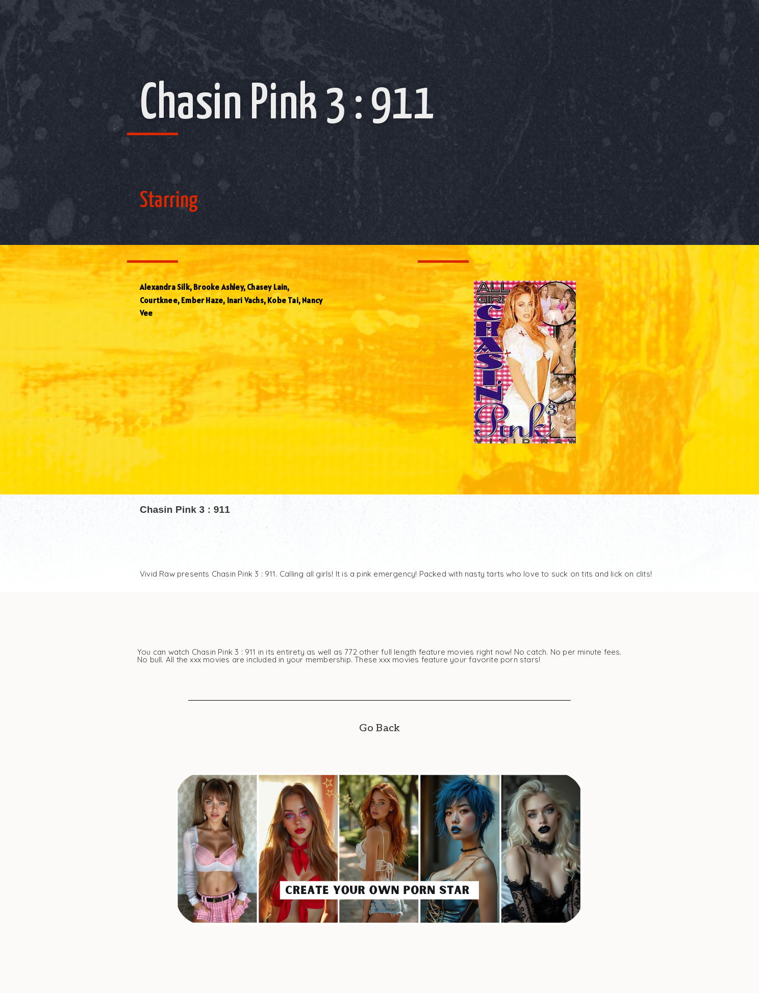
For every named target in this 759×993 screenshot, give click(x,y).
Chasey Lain (267, 287)
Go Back (379, 728)
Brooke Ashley (218, 287)
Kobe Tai (282, 300)
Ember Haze (202, 300)
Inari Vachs (245, 300)
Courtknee (159, 300)
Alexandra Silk (165, 287)
